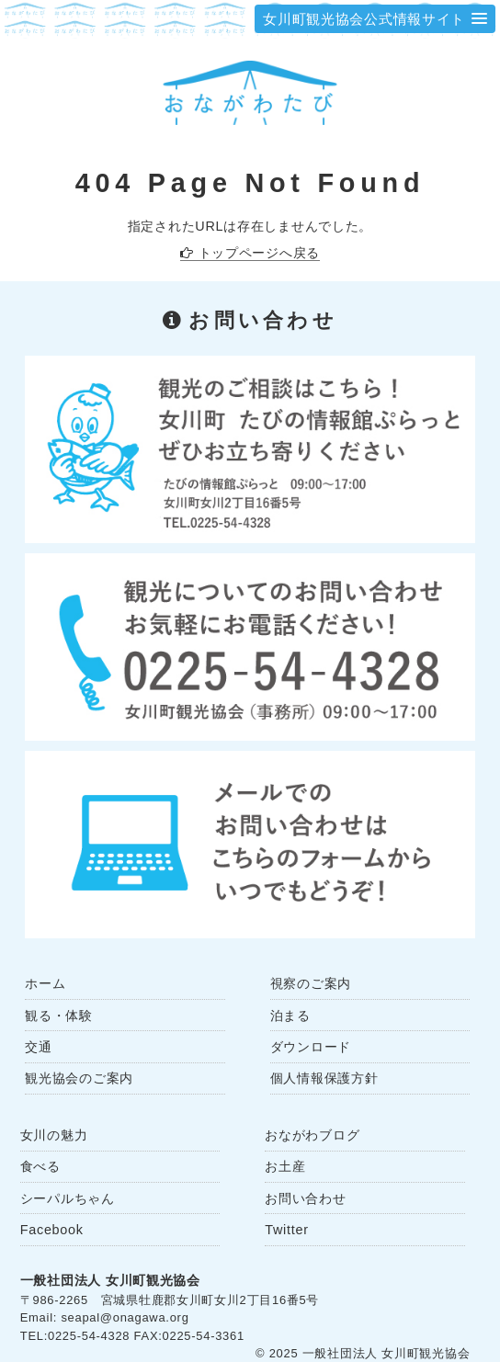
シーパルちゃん (67, 1198)
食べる (40, 1166)
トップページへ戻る (259, 252)
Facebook (52, 1229)
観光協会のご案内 (79, 1078)
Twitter (286, 1229)
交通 (38, 1046)
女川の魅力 (54, 1135)
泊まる (290, 1015)
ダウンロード (310, 1046)
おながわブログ (312, 1135)
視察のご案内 (310, 983)
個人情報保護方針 (324, 1078)
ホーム (45, 983)
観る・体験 (59, 1015)
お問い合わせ (305, 1198)
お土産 (285, 1166)
